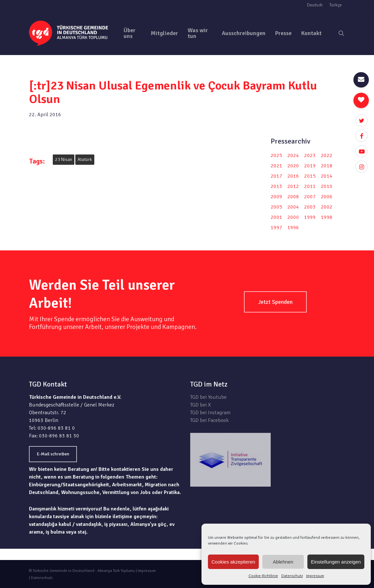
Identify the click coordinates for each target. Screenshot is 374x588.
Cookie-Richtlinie (263, 576)
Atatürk (85, 159)
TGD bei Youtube (208, 397)
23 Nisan (63, 159)
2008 (293, 196)
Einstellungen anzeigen (336, 562)
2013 (276, 186)
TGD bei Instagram (210, 412)
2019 (310, 166)
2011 (310, 186)
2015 (310, 176)
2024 (293, 155)
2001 (276, 217)
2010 (326, 186)
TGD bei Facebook (209, 420)
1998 (326, 217)
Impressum (315, 576)
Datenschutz (292, 576)
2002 (326, 207)
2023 (310, 155)
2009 (276, 196)
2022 (326, 155)
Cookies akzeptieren (233, 562)
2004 (293, 207)
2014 (326, 176)
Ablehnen (283, 562)
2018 (326, 166)
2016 (293, 176)
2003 (310, 207)
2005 (276, 207)
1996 (293, 227)
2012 (293, 186)
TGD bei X (200, 405)
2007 (310, 196)
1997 (276, 227)
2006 (326, 196)
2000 (293, 217)
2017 (276, 176)
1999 (310, 217)
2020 (293, 166)
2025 (276, 155)
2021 (276, 166)
